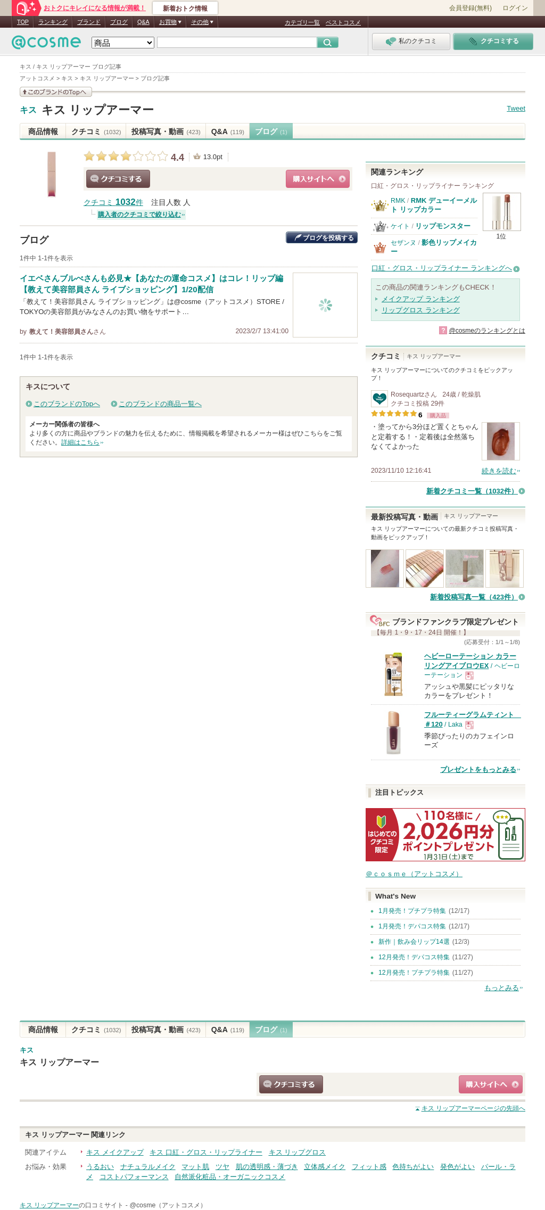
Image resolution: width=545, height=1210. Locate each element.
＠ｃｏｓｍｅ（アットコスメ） (414, 874)
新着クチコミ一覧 (472, 491)
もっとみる (501, 988)
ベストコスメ (343, 22)
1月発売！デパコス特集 (412, 926)
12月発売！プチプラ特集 (414, 972)
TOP (23, 22)
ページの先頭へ (473, 1108)
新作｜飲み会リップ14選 (414, 941)
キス (28, 110)
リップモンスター (442, 226)
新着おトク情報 (185, 8)
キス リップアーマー (98, 110)
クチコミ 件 (113, 203)
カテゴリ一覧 (302, 22)
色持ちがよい (413, 1167)
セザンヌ (403, 242)
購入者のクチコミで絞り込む (139, 214)
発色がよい (457, 1167)
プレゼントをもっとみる (478, 769)
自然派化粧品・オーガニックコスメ (230, 1177)
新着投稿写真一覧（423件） (474, 597)
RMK (398, 200)
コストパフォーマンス (134, 1177)
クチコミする (118, 179)
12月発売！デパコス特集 (414, 957)
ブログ (119, 22)
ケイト (400, 226)
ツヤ (222, 1167)
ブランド (89, 22)
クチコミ (96, 131)
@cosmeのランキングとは (487, 330)
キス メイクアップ (115, 1152)
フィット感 (369, 1167)
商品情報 (43, 131)
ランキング (53, 22)
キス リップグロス (297, 1152)
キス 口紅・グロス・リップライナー (206, 1152)
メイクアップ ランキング (421, 299)
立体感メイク (324, 1167)
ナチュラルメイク (148, 1167)
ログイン (515, 8)
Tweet (516, 108)
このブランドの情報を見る (56, 92)
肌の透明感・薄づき (267, 1167)
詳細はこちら (80, 442)
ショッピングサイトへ (318, 179)
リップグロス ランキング (421, 310)
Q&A (143, 22)
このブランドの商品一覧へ (160, 404)
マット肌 (195, 1167)
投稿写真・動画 (165, 131)
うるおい (100, 1167)
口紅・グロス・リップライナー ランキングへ (441, 268)
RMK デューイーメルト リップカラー (434, 204)
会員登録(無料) (470, 8)
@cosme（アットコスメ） (168, 1205)
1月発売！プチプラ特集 (412, 911)
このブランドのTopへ (67, 404)
